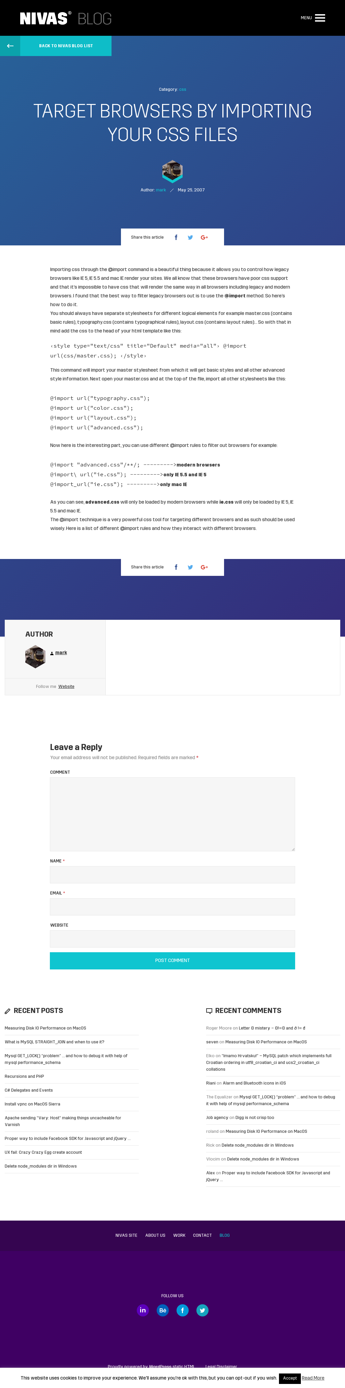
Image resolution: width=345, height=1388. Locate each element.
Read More (313, 1378)
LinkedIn (143, 1310)
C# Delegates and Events (29, 1090)
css (182, 89)
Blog (225, 1235)
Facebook (183, 1310)
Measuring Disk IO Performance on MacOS (45, 1028)
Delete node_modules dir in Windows (41, 1166)
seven (212, 1042)
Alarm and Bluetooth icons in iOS (254, 1083)
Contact (202, 1235)
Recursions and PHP (24, 1076)
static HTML (172, 1367)
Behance (163, 1310)
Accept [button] (290, 1379)
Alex (210, 1173)
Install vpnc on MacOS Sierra (32, 1104)
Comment (60, 772)
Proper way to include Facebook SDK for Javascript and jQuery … (68, 1139)
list (89, 528)
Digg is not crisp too (255, 1118)
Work (179, 1235)
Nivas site (126, 1235)
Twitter (202, 1310)
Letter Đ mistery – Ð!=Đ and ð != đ (272, 1028)
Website (66, 687)
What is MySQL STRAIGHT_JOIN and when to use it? (54, 1042)
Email (57, 893)
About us (155, 1235)
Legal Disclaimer (221, 1367)
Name (57, 861)
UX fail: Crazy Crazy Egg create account (43, 1152)
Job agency (217, 1118)
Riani (211, 1083)
